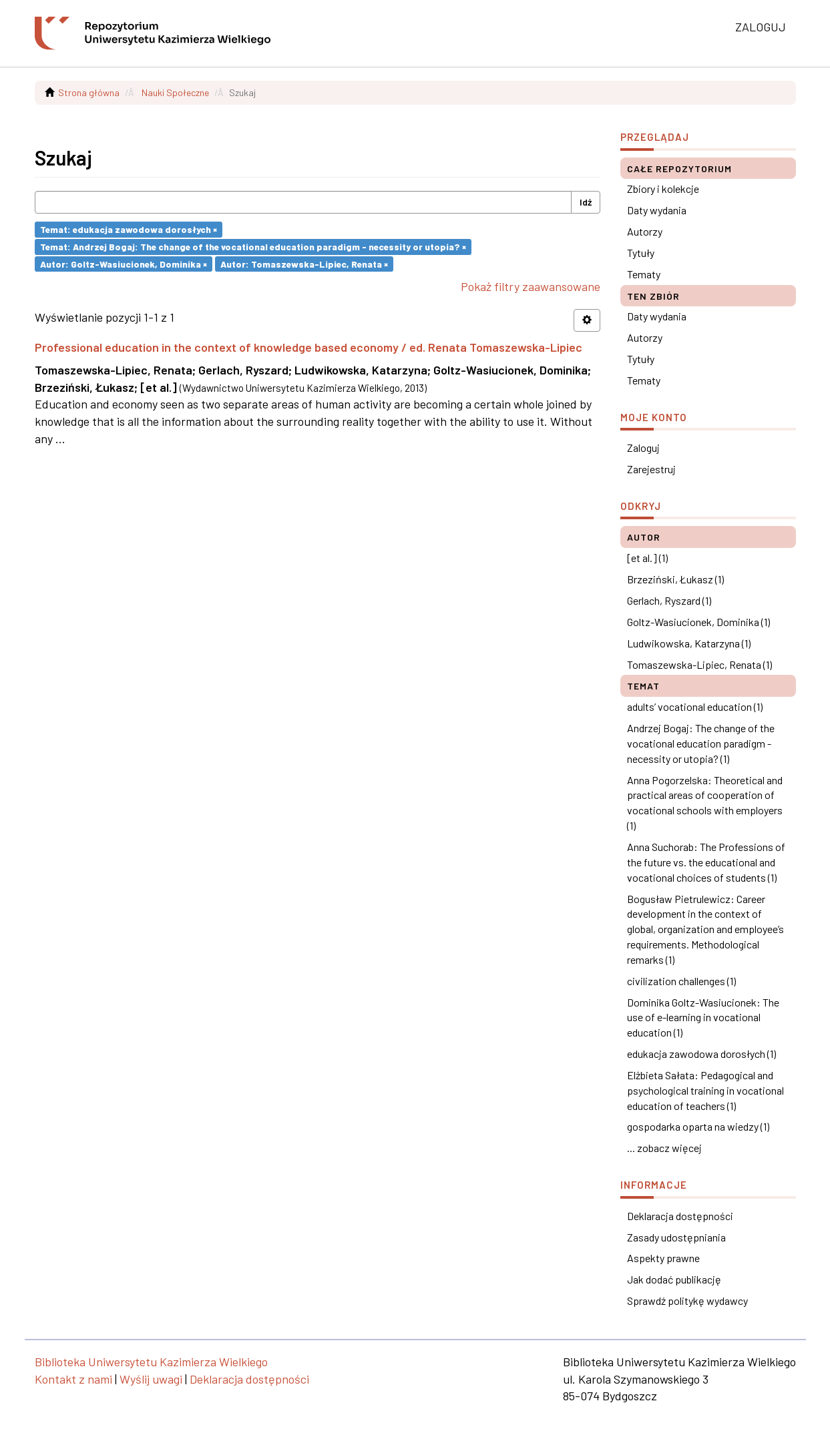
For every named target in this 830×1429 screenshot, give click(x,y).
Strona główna (89, 92)
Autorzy (644, 231)
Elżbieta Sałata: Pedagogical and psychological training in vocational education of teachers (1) (705, 1090)
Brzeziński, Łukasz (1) (675, 579)
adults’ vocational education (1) (695, 706)
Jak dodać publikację (674, 1279)
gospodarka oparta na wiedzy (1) (698, 1126)
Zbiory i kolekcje (663, 188)
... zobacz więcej (664, 1147)
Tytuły (640, 252)
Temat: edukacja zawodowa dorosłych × (128, 229)
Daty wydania (656, 210)
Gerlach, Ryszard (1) (669, 600)
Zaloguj (643, 447)
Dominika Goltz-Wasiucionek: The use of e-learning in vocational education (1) (703, 1017)
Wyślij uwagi (151, 1379)
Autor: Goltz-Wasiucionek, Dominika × (123, 263)
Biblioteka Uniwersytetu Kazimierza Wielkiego (151, 1361)
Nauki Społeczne (175, 92)
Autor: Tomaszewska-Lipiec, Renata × (304, 263)
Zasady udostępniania (676, 1237)
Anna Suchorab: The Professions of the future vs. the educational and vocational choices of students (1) (706, 862)
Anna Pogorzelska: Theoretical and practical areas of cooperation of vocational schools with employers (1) (705, 803)
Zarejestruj (651, 469)
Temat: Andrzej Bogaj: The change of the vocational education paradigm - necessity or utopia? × (253, 246)
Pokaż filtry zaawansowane (530, 286)
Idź (586, 202)
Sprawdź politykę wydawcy (687, 1300)
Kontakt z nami (73, 1379)
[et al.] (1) (647, 557)
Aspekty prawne (663, 1257)
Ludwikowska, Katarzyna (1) (689, 643)
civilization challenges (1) (681, 980)
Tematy (643, 274)
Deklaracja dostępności (680, 1215)
